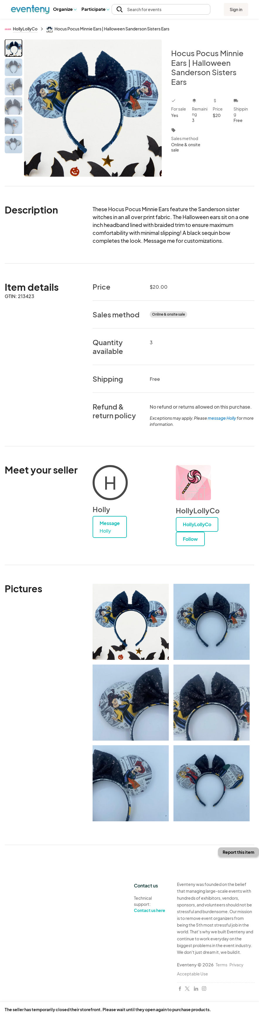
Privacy (236, 964)
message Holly (222, 418)
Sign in (236, 9)
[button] (64, 9)
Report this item (238, 852)
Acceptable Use (192, 973)
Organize (64, 9)
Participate (95, 9)
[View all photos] (93, 108)
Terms (221, 964)
